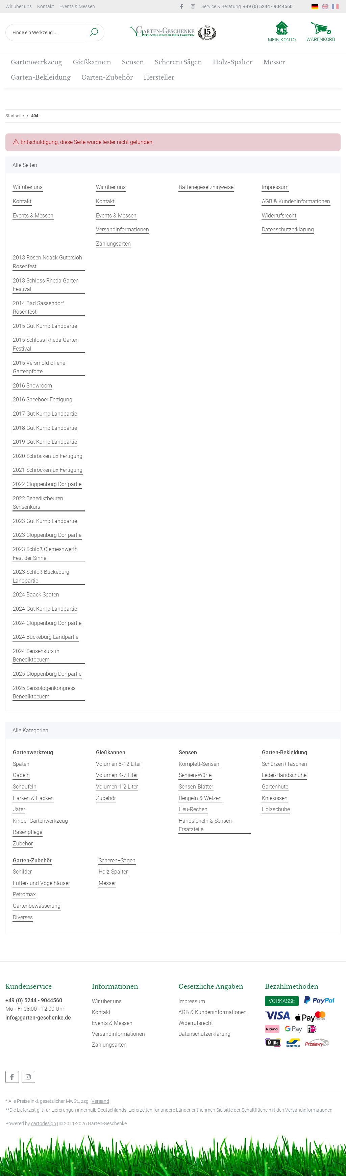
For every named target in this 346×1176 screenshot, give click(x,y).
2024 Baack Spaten (36, 594)
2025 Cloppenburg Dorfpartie (47, 674)
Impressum (275, 187)
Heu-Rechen (193, 809)
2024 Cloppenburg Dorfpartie (47, 623)
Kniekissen (275, 798)
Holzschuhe (276, 809)
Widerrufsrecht (279, 215)
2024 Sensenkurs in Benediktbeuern (36, 655)
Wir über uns (18, 6)
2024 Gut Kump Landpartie (45, 609)
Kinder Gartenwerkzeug (40, 821)
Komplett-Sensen (199, 764)
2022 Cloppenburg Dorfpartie (47, 484)
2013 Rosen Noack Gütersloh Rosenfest (47, 262)
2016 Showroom (32, 385)
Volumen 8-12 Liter (118, 764)
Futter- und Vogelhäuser (41, 883)
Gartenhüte (275, 786)
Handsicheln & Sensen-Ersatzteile (206, 825)
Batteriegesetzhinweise (206, 187)
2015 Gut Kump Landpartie (45, 326)
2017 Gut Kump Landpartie (45, 414)
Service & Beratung (247, 6)
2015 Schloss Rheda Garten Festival (46, 344)
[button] (282, 32)
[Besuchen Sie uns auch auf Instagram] (28, 1077)
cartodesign (43, 1123)
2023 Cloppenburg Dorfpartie (47, 535)
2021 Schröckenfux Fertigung (47, 470)
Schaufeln (24, 786)
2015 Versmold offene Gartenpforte (39, 367)
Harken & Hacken (33, 798)
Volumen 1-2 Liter (117, 786)
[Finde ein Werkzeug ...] (44, 32)
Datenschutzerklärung (288, 229)
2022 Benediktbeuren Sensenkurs (38, 502)
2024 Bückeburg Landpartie (45, 637)
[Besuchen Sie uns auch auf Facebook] (12, 1077)
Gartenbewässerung (36, 906)
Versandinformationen (122, 229)
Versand (100, 1101)
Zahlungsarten (113, 243)
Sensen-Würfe (195, 775)
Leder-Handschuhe (284, 775)
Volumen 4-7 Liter (117, 775)
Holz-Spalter (113, 871)
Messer (107, 883)
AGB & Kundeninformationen (296, 201)
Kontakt (45, 6)
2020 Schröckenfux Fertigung (47, 456)
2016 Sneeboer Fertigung (42, 399)
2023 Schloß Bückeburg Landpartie (41, 576)
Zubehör (23, 843)
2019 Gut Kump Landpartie (45, 442)
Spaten (21, 764)
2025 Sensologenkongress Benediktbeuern (44, 692)
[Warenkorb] (321, 32)
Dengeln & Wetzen (200, 798)
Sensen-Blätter (196, 786)
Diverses (23, 917)
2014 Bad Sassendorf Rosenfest (38, 307)
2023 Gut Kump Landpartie (45, 521)
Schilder (22, 871)
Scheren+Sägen (117, 860)
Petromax (24, 894)
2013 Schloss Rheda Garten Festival (46, 285)
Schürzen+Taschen (284, 764)
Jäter (19, 809)
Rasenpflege (27, 832)
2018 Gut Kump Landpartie (45, 428)
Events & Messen (77, 6)
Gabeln (21, 775)
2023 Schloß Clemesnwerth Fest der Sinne (45, 553)
